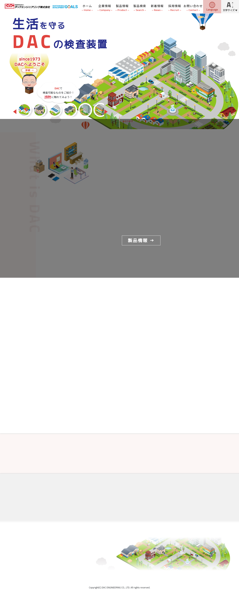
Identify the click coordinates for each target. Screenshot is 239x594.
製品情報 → (141, 240)
